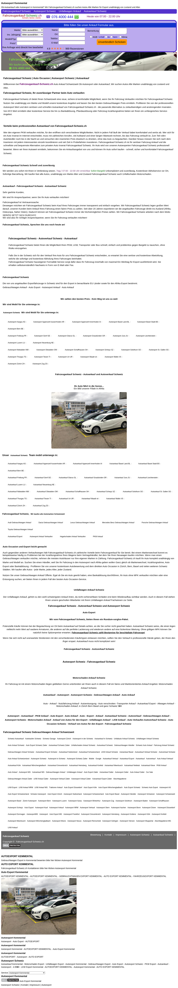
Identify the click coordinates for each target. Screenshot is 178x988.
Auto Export (18, 941)
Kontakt (24, 985)
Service (23, 973)
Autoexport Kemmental (14, 3)
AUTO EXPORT (36, 957)
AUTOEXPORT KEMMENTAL (17, 856)
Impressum (35, 985)
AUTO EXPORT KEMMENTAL (17, 864)
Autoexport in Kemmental (31, 7)
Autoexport (6, 941)
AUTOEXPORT (32, 941)
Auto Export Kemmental (14, 872)
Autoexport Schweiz (12, 960)
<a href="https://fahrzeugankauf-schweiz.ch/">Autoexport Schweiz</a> (89, 431)
